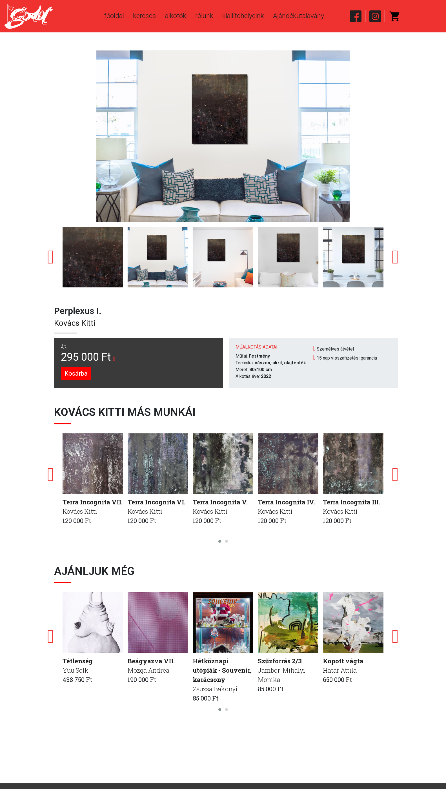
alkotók (175, 16)
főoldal (114, 16)
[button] (219, 541)
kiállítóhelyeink (243, 16)
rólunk (204, 16)
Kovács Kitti (74, 323)
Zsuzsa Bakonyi (215, 689)
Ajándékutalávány (298, 16)
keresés (144, 16)
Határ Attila (340, 670)
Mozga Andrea (148, 670)
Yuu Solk (75, 670)
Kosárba (76, 373)
